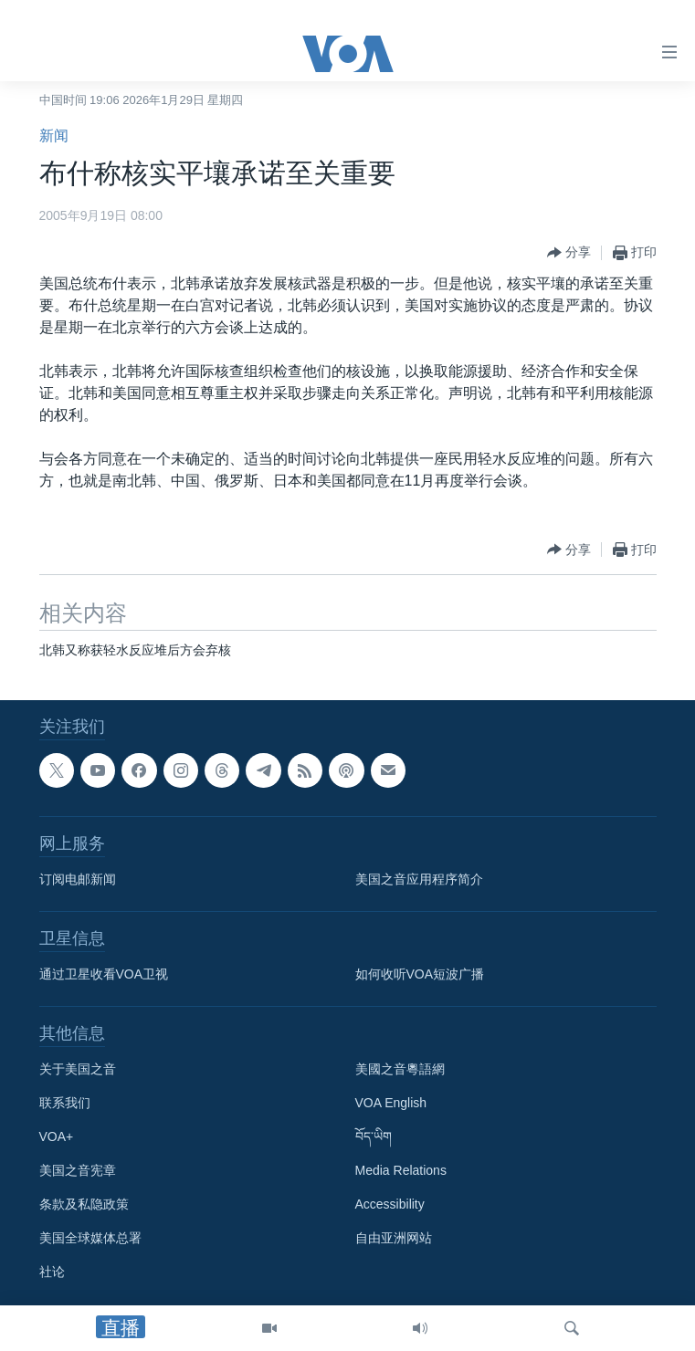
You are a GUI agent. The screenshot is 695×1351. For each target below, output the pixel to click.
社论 (52, 1271)
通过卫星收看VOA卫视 (104, 974)
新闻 (53, 135)
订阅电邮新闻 (77, 879)
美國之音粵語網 (400, 1069)
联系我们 (64, 1102)
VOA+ (56, 1136)
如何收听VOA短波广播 (420, 974)
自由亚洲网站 (393, 1238)
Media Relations (401, 1170)
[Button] (569, 253)
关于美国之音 (77, 1069)
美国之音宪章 (77, 1170)
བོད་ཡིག (373, 1136)
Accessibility (390, 1204)
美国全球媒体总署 (90, 1238)
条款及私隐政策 (84, 1204)
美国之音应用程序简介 (419, 879)
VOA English (391, 1102)
